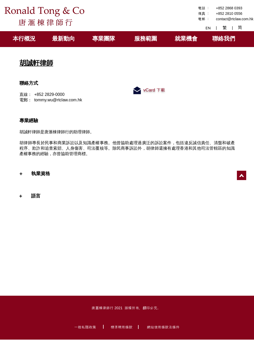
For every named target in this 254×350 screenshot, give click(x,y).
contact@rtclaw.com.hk (234, 19)
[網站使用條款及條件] (164, 326)
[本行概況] (24, 39)
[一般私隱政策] (85, 326)
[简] (240, 27)
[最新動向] (64, 39)
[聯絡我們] (224, 39)
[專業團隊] (104, 39)
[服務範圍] (146, 39)
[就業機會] (186, 39)
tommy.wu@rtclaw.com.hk (58, 100)
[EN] (208, 28)
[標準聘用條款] (122, 326)
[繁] (225, 28)
